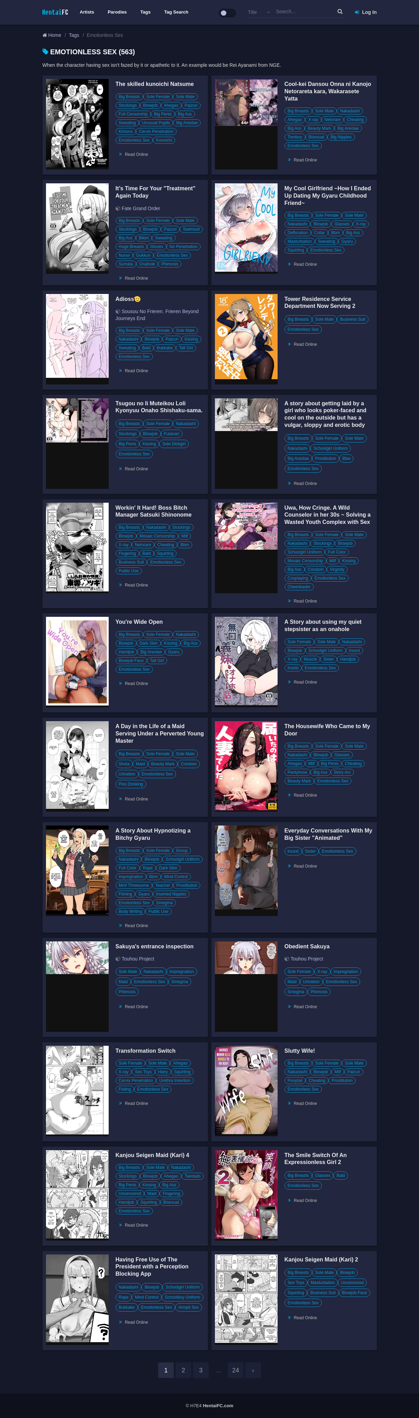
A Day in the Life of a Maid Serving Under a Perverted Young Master (160, 733)
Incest (354, 650)
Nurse (124, 255)
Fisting (125, 1089)
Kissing (191, 339)
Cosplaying (298, 578)
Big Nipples (341, 137)
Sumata (126, 264)
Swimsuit (191, 229)
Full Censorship (133, 114)
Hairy (163, 1071)
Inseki (293, 668)
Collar (319, 232)
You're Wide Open (139, 622)
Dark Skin (149, 643)
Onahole (147, 264)
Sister (328, 659)
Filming (125, 894)
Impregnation (131, 876)
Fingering (127, 553)
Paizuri (191, 105)
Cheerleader (299, 586)
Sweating (127, 122)
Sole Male (185, 96)
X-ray (313, 119)
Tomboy (295, 137)
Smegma (164, 902)
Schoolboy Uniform (182, 1297)
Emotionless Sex (134, 140)
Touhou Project (138, 959)
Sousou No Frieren (142, 311)
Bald (146, 347)
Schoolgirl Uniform (330, 448)
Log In (366, 12)
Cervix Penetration (156, 131)
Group (181, 850)
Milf (184, 536)
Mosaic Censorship (157, 536)
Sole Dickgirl (174, 443)
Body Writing (130, 911)
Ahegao (171, 105)
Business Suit (352, 319)
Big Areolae (186, 122)
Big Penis (163, 114)
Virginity (337, 569)
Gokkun (143, 255)
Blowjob (150, 105)
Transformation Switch (146, 1051)
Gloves (156, 246)
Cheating (355, 119)
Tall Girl (186, 347)
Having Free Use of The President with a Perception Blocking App (152, 1267)
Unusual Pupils (156, 122)
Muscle (310, 659)
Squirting (296, 250)
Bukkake (165, 347)
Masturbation (300, 241)
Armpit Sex (188, 1307)
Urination (127, 774)
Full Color (337, 552)
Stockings (128, 105)
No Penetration (183, 246)
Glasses (341, 224)
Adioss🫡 (128, 299)
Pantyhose (298, 772)
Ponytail (295, 1080)
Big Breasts (129, 96)
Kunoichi (164, 140)
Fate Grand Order (141, 208)
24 (235, 1370)
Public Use (129, 570)
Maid (140, 764)
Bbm (335, 232)
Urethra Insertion (174, 1080)
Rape (148, 868)
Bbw (346, 458)
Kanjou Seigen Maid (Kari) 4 (152, 1155)
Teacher (162, 885)
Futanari (171, 433)
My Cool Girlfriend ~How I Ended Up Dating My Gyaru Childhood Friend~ (328, 195)
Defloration (298, 232)
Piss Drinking (131, 784)
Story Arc (342, 772)
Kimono (126, 131)
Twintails (193, 1176)
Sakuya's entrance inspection (155, 946)
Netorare (333, 119)
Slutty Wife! (300, 1051)
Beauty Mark (319, 128)
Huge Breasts (131, 246)
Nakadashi (350, 111)
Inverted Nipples (171, 894)
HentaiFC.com (218, 1405)
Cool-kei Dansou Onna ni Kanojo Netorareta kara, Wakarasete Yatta (328, 91)
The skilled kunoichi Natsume (155, 84)
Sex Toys (143, 1071)
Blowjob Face (131, 660)
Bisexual (316, 137)
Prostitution (325, 458)
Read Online (136, 154)
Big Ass (185, 114)
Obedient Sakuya (307, 946)
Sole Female (158, 96)
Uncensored (130, 1193)
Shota (124, 764)
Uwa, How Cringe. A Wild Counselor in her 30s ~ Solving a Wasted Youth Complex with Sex (328, 515)
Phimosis (169, 264)
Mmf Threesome (134, 885)
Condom (316, 569)
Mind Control (176, 876)
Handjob (126, 652)
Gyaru (347, 241)
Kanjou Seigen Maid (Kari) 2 (321, 1259)
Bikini (144, 238)
